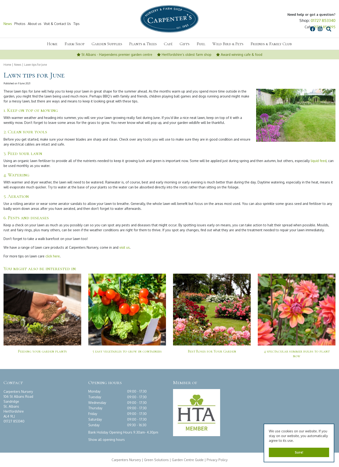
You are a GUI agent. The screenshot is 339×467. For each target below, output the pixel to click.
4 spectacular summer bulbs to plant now (297, 353)
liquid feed (319, 161)
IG (278, 23)
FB (270, 23)
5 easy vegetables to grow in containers (127, 351)
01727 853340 (323, 20)
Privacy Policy (217, 460)
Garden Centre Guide (188, 460)
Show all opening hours (106, 439)
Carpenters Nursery (126, 460)
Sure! (299, 452)
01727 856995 (324, 27)
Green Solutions (156, 460)
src (287, 23)
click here (52, 256)
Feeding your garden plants (42, 351)
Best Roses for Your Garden (212, 351)
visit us (124, 247)
